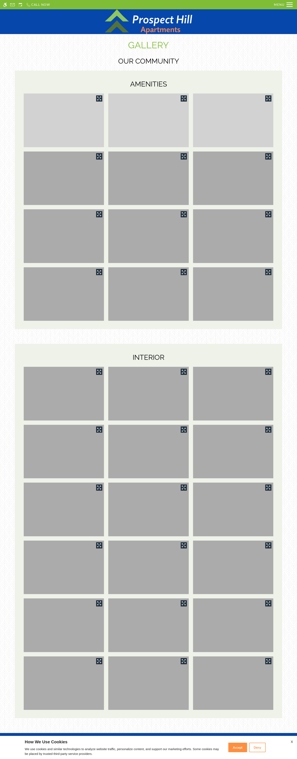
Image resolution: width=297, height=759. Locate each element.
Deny (257, 747)
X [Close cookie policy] (292, 742)
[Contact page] (12, 4)
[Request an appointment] (20, 4)
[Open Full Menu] (283, 4)
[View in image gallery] (99, 98)
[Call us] (38, 4)
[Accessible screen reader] (5, 4)
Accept (238, 747)
